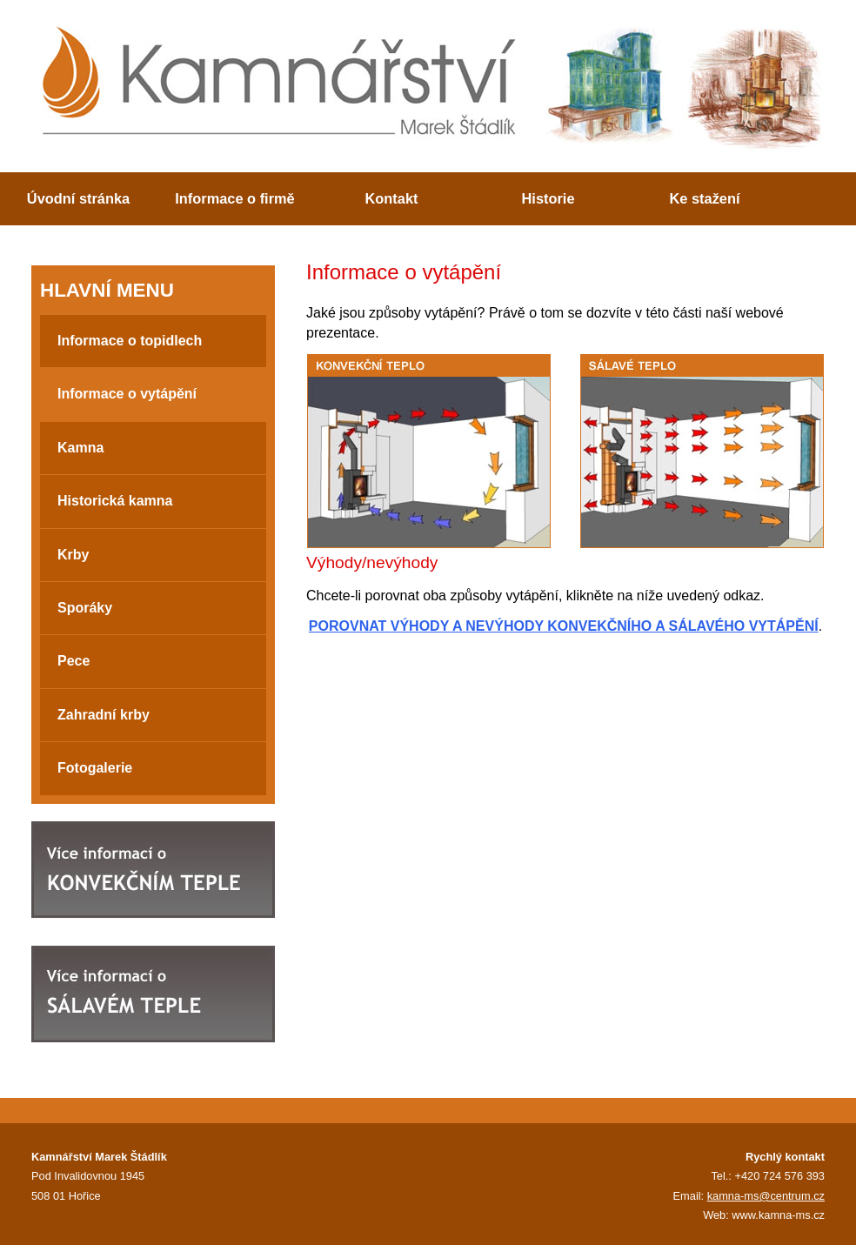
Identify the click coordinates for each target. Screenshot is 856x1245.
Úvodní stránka (78, 198)
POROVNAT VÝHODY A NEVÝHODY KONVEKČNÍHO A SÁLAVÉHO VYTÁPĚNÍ (564, 626)
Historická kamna (115, 500)
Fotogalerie (94, 767)
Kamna (80, 447)
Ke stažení (705, 198)
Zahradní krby (103, 714)
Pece (73, 660)
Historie (548, 198)
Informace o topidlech (129, 340)
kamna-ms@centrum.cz (766, 1195)
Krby (73, 554)
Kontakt (391, 198)
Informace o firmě (234, 198)
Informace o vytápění (127, 393)
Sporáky (84, 607)
